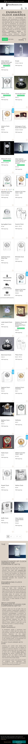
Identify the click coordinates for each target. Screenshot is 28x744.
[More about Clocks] (14, 604)
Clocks (11, 39)
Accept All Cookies (19, 742)
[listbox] (22, 39)
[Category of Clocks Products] (14, 26)
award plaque (20, 651)
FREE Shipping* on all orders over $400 (14, 1)
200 (6, 39)
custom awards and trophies (18, 635)
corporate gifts (22, 570)
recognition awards (15, 31)
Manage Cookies (7, 742)
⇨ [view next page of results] (19, 536)
